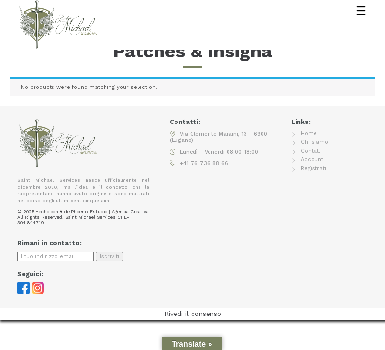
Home (309, 133)
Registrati (313, 168)
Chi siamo (314, 142)
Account (312, 160)
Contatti (311, 151)
